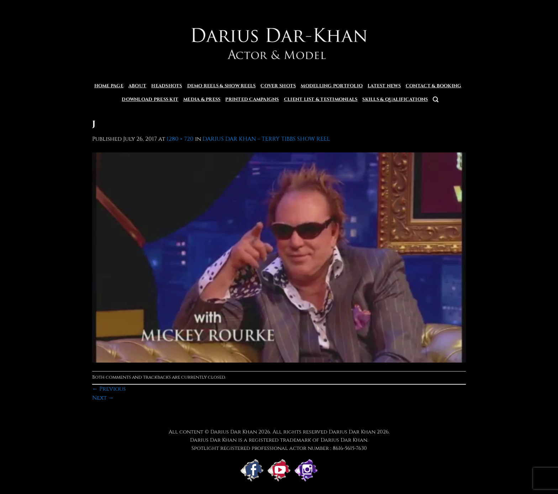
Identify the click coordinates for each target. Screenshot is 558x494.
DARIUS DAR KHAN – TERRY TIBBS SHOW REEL (266, 139)
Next (103, 398)
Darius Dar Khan (352, 431)
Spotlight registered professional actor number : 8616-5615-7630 (279, 448)
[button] (435, 99)
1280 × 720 (180, 139)
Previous (109, 389)
